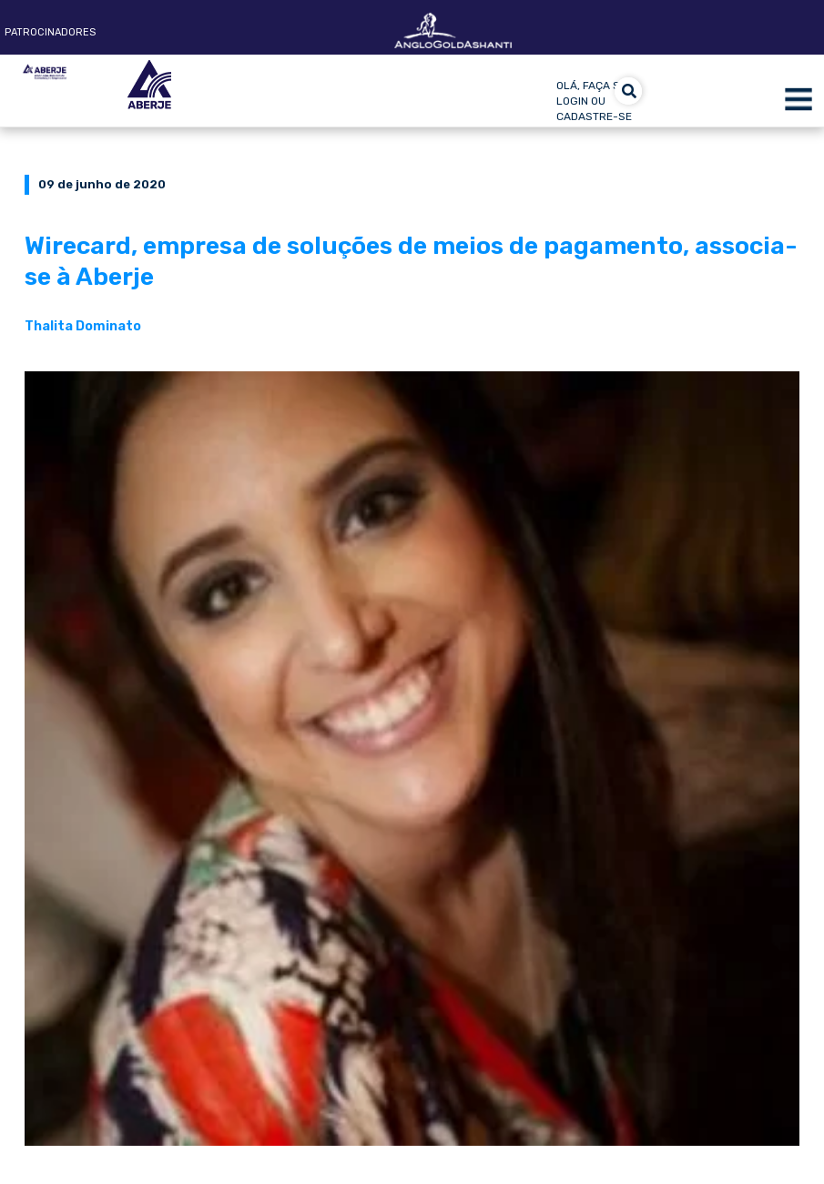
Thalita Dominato (83, 326)
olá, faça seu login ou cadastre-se (595, 101)
